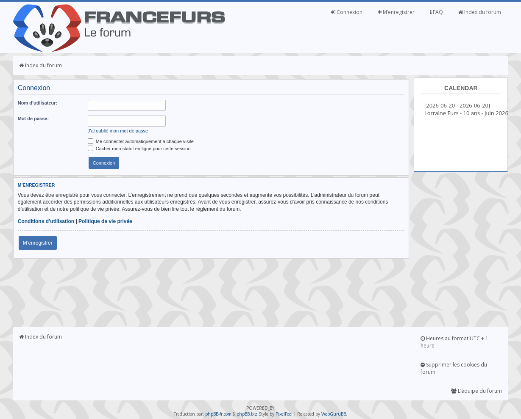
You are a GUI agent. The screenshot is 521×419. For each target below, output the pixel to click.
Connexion (346, 12)
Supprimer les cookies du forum (454, 368)
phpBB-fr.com (218, 414)
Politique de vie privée (105, 221)
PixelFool (284, 414)
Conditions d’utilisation (46, 221)
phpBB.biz (247, 414)
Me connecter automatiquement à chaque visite (141, 141)
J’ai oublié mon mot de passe (118, 130)
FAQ (436, 12)
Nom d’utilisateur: (38, 102)
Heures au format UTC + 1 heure (454, 342)
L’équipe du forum (476, 390)
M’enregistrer (396, 12)
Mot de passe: (33, 118)
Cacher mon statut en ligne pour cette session (139, 148)
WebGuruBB (333, 414)
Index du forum (479, 12)
